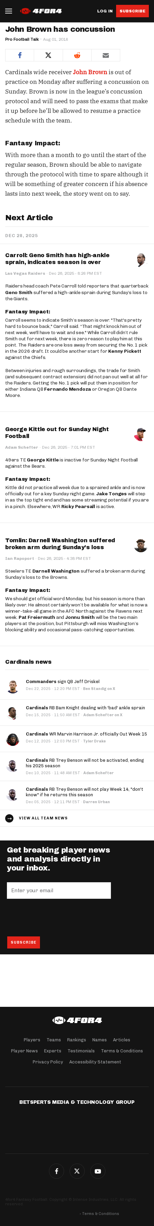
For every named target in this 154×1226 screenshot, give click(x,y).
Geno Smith (18, 292)
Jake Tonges (111, 494)
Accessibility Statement (95, 1061)
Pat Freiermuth (37, 617)
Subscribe (132, 11)
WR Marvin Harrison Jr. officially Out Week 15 (86, 734)
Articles (121, 1039)
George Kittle (43, 460)
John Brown (90, 72)
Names (99, 1039)
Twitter (77, 1171)
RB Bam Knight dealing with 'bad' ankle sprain (85, 707)
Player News (24, 1050)
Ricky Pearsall (78, 506)
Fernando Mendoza (67, 389)
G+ (98, 1171)
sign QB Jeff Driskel (63, 681)
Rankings (76, 1039)
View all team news (43, 818)
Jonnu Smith (80, 617)
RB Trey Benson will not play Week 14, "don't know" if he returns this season (84, 792)
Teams (54, 1039)
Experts (52, 1050)
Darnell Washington (56, 571)
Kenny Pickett (124, 351)
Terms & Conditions (122, 1050)
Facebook (56, 1171)
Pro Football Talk (22, 39)
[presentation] (59, 917)
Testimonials (81, 1050)
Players (32, 1039)
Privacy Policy (48, 1061)
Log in (105, 11)
